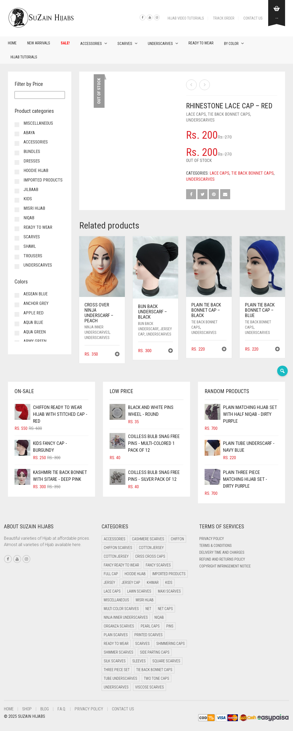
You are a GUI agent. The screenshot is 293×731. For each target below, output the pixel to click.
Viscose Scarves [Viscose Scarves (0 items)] (149, 687)
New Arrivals (38, 43)
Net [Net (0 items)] (148, 609)
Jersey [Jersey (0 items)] (109, 582)
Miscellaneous (38, 123)
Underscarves (160, 43)
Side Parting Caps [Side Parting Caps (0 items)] (154, 652)
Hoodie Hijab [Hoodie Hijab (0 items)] (135, 574)
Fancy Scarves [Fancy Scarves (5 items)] (158, 565)
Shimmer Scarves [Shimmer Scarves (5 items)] (118, 652)
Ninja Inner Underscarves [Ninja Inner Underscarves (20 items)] (126, 617)
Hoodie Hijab (35, 170)
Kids (27, 198)
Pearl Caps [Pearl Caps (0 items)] (150, 626)
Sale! (65, 43)
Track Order (223, 18)
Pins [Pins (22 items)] (169, 626)
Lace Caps (196, 114)
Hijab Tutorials (24, 57)
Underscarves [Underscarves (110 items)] (116, 687)
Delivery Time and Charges (221, 552)
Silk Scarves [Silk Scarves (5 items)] (115, 661)
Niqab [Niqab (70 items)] (159, 617)
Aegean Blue (35, 293)
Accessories (91, 43)
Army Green (34, 341)
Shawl (29, 246)
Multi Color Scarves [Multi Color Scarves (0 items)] (121, 609)
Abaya (29, 132)
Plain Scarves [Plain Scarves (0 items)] (116, 635)
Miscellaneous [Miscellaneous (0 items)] (116, 600)
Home (12, 43)
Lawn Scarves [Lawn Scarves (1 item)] (139, 591)
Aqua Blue (33, 322)
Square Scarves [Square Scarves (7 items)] (166, 661)
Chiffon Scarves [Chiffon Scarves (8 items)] (118, 548)
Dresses (31, 161)
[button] (117, 354)
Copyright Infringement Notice (225, 566)
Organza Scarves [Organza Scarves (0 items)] (119, 626)
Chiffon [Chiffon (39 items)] (177, 539)
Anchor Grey (36, 303)
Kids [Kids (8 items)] (168, 582)
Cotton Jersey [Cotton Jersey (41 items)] (151, 548)
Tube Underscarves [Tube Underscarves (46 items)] (120, 678)
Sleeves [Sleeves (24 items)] (139, 661)
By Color (231, 43)
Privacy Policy (211, 539)
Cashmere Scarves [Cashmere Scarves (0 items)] (148, 539)
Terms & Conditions (215, 545)
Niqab (28, 217)
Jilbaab (30, 189)
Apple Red (33, 312)
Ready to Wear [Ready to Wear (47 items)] (116, 643)
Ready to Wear (201, 43)
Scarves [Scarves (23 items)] (142, 643)
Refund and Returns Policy (222, 559)
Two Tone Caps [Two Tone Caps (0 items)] (156, 678)
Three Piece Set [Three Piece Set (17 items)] (117, 670)
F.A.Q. (63, 708)
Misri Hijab (34, 208)
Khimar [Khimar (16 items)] (153, 582)
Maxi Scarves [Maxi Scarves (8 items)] (169, 591)
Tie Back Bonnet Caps (229, 114)
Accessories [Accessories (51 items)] (114, 539)
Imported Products (43, 180)
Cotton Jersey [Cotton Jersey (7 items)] (116, 556)
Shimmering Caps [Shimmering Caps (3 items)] (170, 643)
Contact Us (253, 18)
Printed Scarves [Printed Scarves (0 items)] (148, 635)
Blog (46, 708)
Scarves (124, 43)
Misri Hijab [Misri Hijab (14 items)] (145, 600)
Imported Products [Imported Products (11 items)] (169, 574)
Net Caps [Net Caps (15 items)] (165, 609)
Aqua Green (34, 331)
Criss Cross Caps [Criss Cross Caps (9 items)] (150, 556)
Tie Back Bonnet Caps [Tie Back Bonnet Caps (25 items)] (154, 670)
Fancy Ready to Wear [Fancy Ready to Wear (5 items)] (121, 565)
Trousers (32, 255)
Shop (28, 708)
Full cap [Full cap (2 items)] (111, 574)
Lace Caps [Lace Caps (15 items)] (112, 591)
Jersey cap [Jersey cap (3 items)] (131, 582)
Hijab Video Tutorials (186, 18)
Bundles (31, 151)
